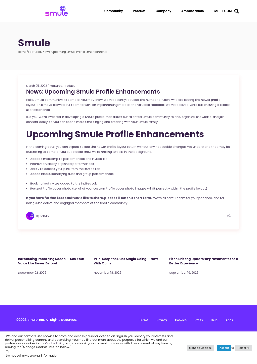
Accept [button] (224, 348)
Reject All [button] (244, 348)
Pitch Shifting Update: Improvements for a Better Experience (203, 261)
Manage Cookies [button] (200, 348)
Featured (34, 52)
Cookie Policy (54, 343)
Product (69, 86)
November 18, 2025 (107, 272)
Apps (229, 320)
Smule (44, 216)
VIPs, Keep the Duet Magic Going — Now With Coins (126, 261)
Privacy (161, 320)
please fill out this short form (127, 198)
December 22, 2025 (32, 272)
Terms (143, 320)
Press (199, 320)
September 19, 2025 (184, 272)
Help (214, 320)
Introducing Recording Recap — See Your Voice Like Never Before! (51, 261)
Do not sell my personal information (32, 355)
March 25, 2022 (36, 86)
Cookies (181, 320)
